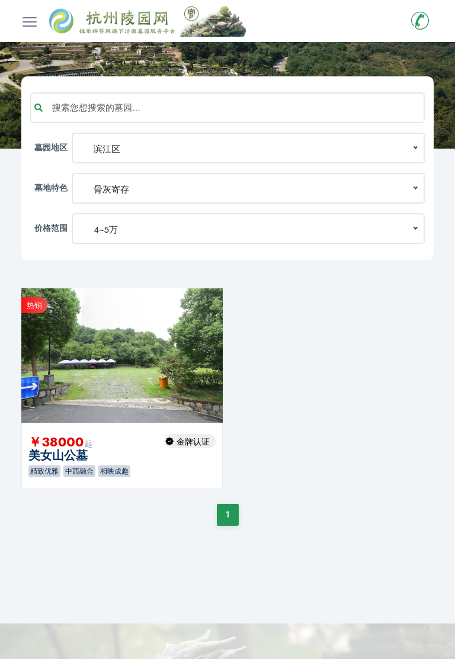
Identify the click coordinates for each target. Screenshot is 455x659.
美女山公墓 (58, 455)
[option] (122, 355)
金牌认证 (193, 442)
